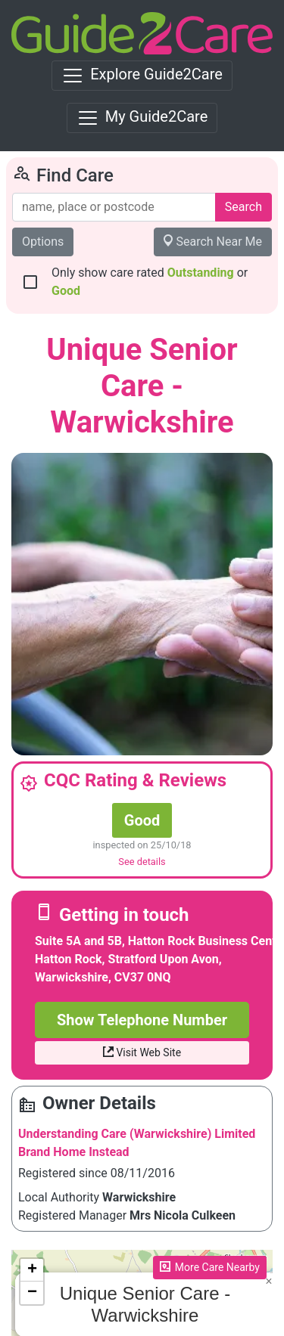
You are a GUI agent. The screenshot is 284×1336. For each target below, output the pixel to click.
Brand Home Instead (74, 1152)
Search (243, 207)
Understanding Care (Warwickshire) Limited (136, 1134)
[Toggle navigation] (142, 75)
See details (141, 861)
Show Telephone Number (142, 1020)
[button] (269, 1281)
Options (43, 241)
